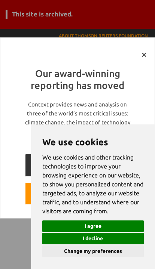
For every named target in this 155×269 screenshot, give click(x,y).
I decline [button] (93, 238)
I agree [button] (93, 226)
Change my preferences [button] (93, 251)
